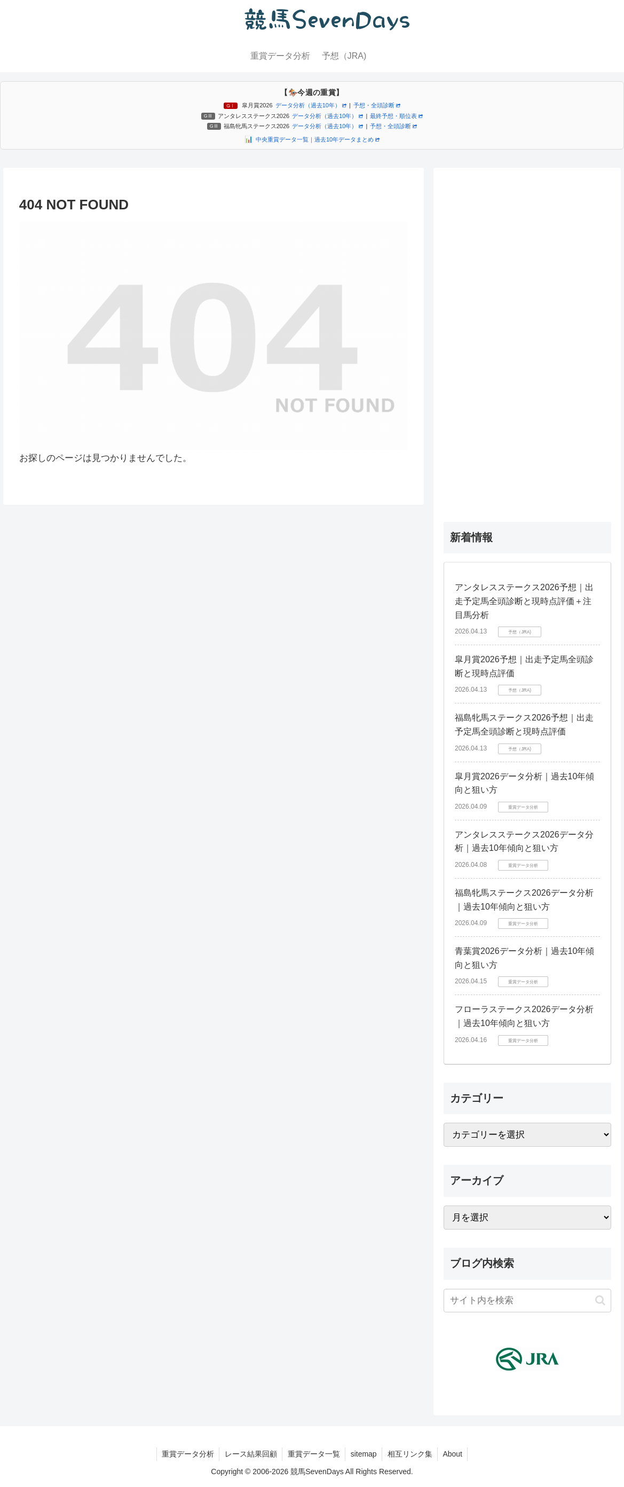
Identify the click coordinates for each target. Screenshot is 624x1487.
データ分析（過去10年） (310, 105)
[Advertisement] (527, 337)
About (454, 1454)
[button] (600, 1300)
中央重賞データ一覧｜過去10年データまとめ (318, 139)
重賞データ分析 (186, 1454)
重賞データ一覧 (313, 1454)
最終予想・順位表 (396, 116)
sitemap (364, 1454)
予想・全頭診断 (376, 105)
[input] (527, 1300)
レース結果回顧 (250, 1454)
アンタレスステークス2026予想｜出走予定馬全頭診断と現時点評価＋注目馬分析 (524, 601)
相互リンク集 (410, 1454)
